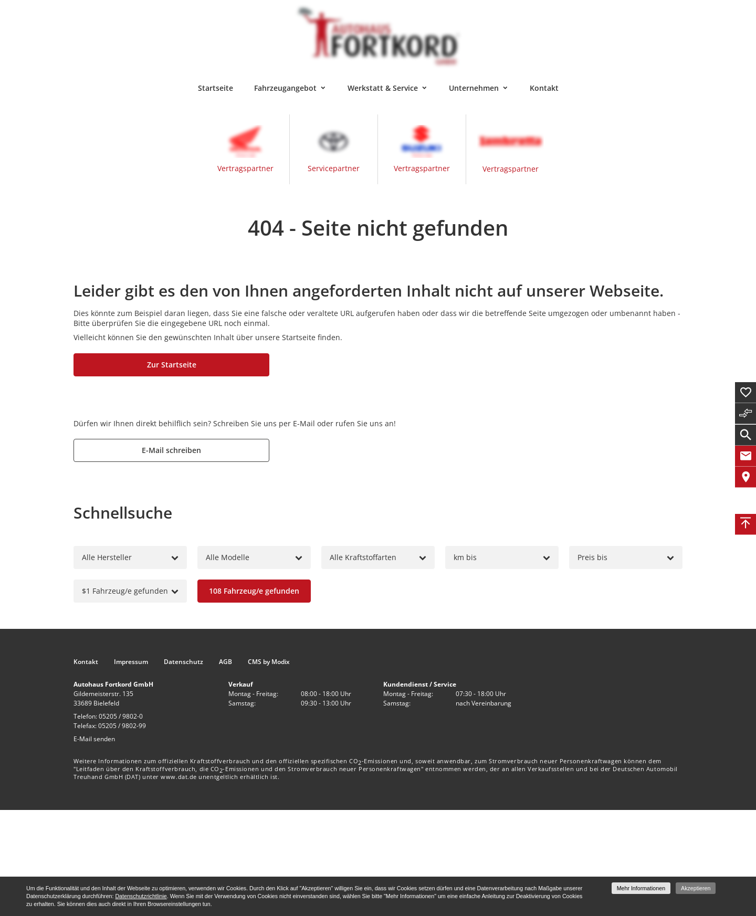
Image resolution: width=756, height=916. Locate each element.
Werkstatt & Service (383, 88)
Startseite (215, 88)
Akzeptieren (695, 888)
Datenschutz (183, 662)
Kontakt (544, 88)
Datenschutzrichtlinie (140, 896)
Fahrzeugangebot (285, 88)
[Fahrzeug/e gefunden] (254, 591)
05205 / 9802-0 (121, 716)
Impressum (131, 662)
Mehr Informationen (641, 888)
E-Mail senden (94, 738)
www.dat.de (179, 777)
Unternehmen (474, 88)
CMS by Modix (269, 662)
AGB (225, 662)
